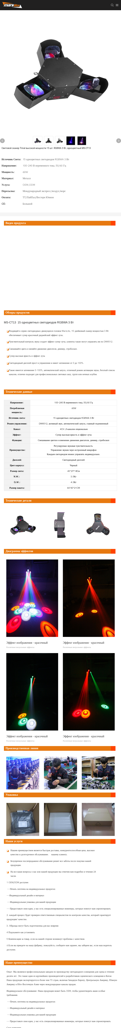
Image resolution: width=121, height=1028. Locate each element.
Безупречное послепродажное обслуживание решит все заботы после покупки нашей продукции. (51, 863)
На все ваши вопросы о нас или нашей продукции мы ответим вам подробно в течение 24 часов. (53, 873)
